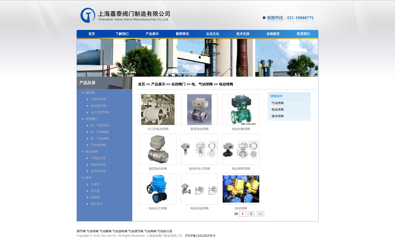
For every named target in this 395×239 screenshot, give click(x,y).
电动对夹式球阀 (199, 168)
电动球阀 (226, 84)
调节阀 (90, 92)
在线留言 (273, 34)
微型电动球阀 (158, 168)
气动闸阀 (150, 231)
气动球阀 (278, 103)
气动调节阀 (98, 99)
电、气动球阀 (202, 84)
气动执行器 (98, 158)
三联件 (95, 184)
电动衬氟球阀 (241, 129)
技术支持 (242, 34)
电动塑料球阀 (241, 168)
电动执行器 (98, 164)
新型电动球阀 (199, 129)
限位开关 (97, 204)
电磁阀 (95, 197)
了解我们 (121, 34)
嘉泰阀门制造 (125, 15)
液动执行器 (98, 171)
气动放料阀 (98, 145)
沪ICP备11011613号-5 (200, 235)
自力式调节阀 (100, 112)
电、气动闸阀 (100, 138)
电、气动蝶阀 (100, 132)
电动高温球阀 (199, 208)
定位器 (95, 191)
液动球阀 (278, 116)
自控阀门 (178, 84)
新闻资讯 (182, 34)
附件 (89, 177)
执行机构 (92, 151)
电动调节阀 (98, 106)
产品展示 (152, 34)
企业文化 (212, 34)
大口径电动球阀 (158, 129)
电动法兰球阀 (158, 208)
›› (260, 214)
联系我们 (303, 34)
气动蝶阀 (106, 231)
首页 (91, 34)
